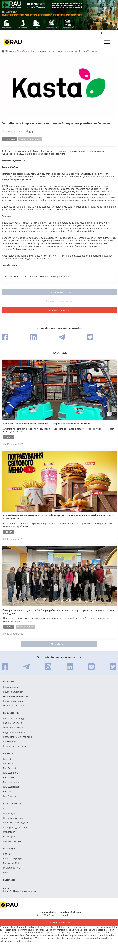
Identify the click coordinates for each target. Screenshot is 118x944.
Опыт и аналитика (13, 727)
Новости (8, 437)
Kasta (32, 197)
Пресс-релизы (10, 687)
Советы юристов (12, 841)
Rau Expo (8, 763)
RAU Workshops (11, 786)
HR (4, 808)
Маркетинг (9, 832)
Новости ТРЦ (11, 712)
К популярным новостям (59, 301)
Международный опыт (15, 827)
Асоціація (9, 848)
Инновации (9, 813)
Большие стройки (12, 723)
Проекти (8, 753)
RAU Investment (11, 782)
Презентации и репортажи (17, 737)
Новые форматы (11, 836)
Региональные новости (15, 696)
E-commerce (9, 138)
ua (37, 197)
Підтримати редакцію (59, 922)
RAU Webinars (10, 772)
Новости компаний (13, 691)
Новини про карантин (15, 746)
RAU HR (7, 759)
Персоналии (9, 741)
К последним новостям (59, 292)
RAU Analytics (10, 796)
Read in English (10, 167)
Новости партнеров (30, 138)
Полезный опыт (25, 626)
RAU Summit (9, 768)
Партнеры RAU (11, 863)
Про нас (7, 854)
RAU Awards (9, 777)
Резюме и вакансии (13, 705)
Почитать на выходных (15, 822)
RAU (30, 255)
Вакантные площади (14, 718)
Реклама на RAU (11, 867)
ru (102, 33)
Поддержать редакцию (59, 310)
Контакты (8, 872)
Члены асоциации (12, 858)
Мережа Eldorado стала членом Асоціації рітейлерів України (37, 276)
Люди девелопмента (14, 732)
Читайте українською (14, 160)
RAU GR (7, 791)
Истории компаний (13, 818)
